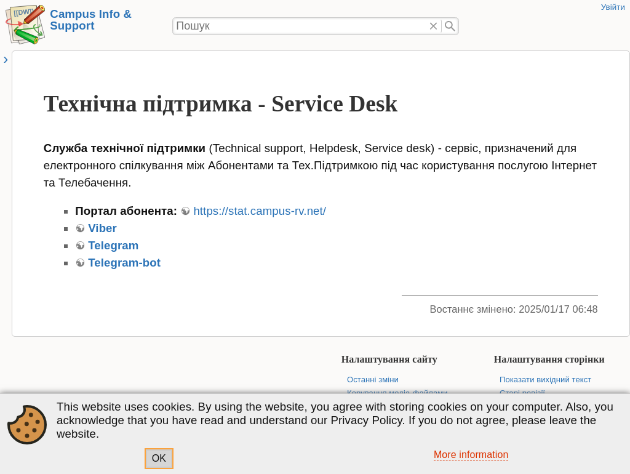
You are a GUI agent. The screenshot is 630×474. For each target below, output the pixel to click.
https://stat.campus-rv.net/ (259, 210)
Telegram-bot (124, 262)
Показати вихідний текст (545, 379)
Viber (102, 228)
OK (159, 458)
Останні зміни (373, 379)
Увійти (613, 7)
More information (471, 454)
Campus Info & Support (91, 19)
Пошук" (450, 26)
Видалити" (434, 26)
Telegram (113, 245)
